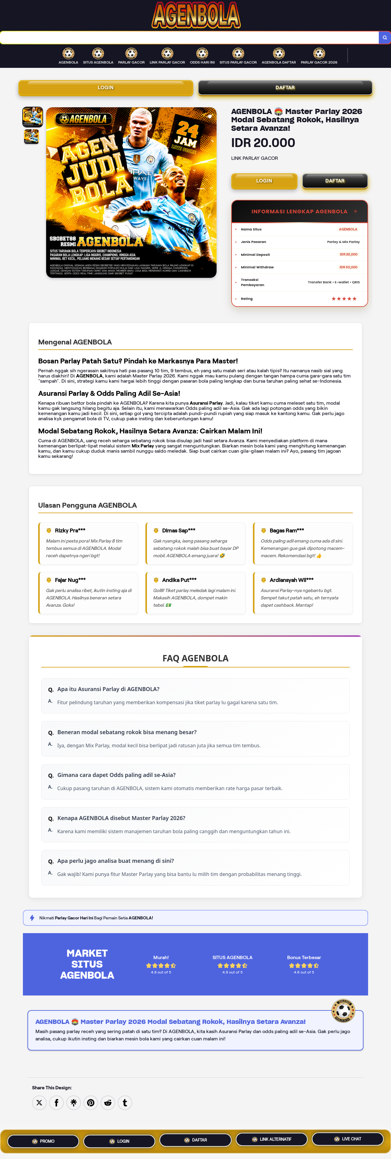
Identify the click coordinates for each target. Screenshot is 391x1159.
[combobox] (189, 38)
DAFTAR (285, 90)
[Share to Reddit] (107, 1123)
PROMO (43, 1139)
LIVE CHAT (348, 1139)
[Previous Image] (51, 197)
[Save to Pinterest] (90, 1123)
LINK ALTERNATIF (271, 1138)
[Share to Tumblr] (125, 1123)
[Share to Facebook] (56, 1123)
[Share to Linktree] (73, 1123)
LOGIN (106, 90)
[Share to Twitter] (39, 1123)
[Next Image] (212, 197)
